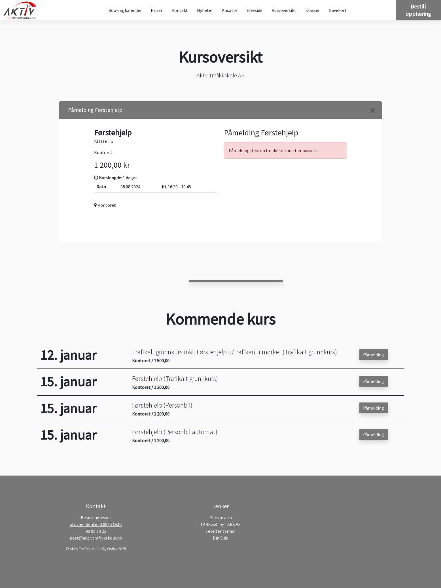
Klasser (312, 10)
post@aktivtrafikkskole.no (96, 538)
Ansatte (230, 10)
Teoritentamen (220, 531)
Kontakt (179, 10)
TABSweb (209, 524)
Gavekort (338, 10)
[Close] (372, 110)
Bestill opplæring (418, 10)
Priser (156, 10)
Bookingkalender (125, 10)
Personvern (220, 517)
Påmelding (373, 354)
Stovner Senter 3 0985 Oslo (96, 524)
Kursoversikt (284, 10)
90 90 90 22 (96, 531)
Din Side (220, 538)
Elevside (254, 10)
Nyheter (205, 10)
